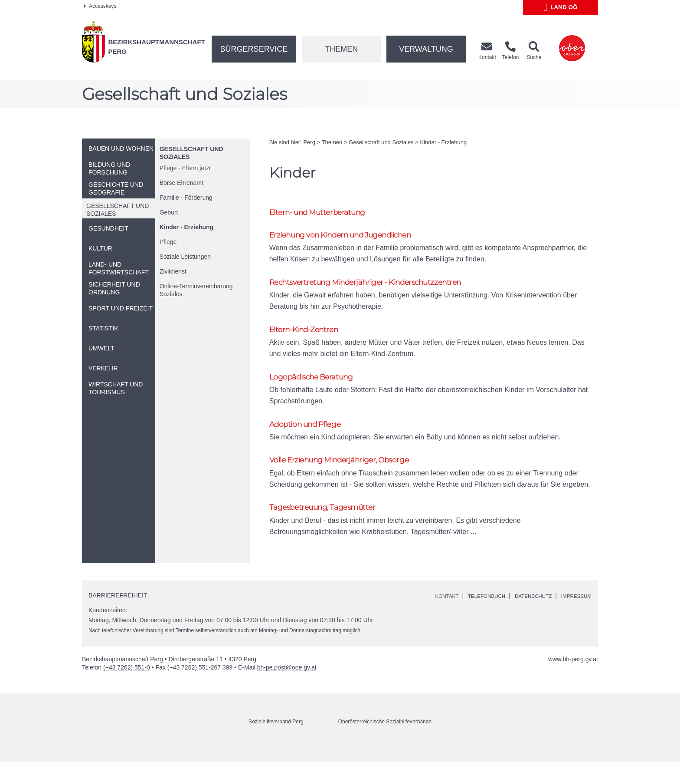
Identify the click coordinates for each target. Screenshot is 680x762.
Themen (341, 49)
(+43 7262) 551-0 (126, 681)
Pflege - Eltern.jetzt (185, 168)
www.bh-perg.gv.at (573, 673)
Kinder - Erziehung (186, 227)
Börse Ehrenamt (181, 182)
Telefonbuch (468, 610)
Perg (309, 142)
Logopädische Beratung (316, 384)
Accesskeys (100, 6)
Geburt (169, 212)
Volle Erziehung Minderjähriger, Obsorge (348, 471)
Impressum (573, 610)
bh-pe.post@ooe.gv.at (287, 681)
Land (560, 7)
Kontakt (423, 610)
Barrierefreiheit (117, 610)
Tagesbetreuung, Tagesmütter (328, 521)
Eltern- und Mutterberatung (324, 213)
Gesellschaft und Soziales (381, 142)
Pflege (168, 241)
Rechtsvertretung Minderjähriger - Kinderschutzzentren (378, 286)
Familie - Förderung (186, 197)
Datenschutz (522, 610)
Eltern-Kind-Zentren (308, 335)
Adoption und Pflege (310, 434)
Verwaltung (426, 49)
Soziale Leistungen (185, 256)
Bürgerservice (254, 49)
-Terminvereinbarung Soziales (196, 290)
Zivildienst (173, 271)
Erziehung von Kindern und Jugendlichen (351, 237)
